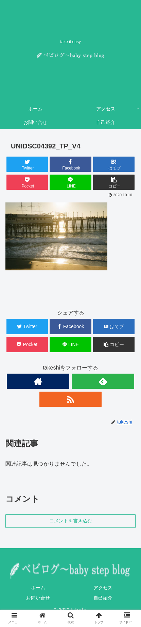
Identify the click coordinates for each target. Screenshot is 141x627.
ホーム (38, 587)
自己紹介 (102, 598)
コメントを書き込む (70, 520)
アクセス (102, 587)
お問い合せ (38, 598)
